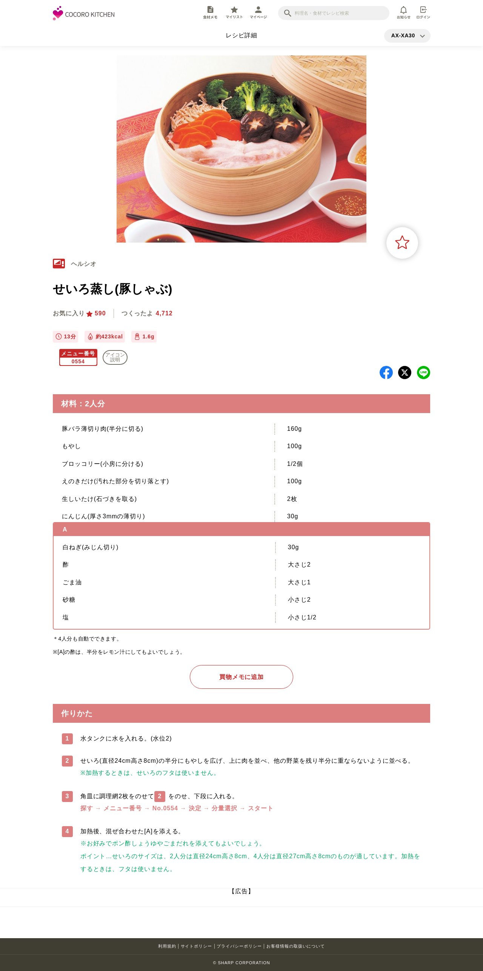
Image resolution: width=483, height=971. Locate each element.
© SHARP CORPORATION (241, 962)
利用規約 (167, 946)
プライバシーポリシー (239, 946)
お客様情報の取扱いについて (295, 946)
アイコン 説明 (115, 357)
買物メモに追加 (241, 677)
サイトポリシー (196, 946)
